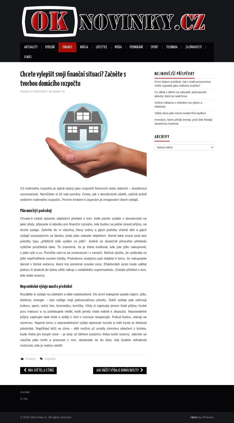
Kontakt (25, 392)
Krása (84, 47)
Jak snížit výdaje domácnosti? (120, 370)
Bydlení (50, 47)
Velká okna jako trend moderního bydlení (180, 113)
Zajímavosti (193, 47)
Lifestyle (101, 47)
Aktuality (31, 47)
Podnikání (136, 47)
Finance (67, 47)
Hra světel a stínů (38, 370)
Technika (172, 47)
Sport (154, 47)
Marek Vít (59, 91)
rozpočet (50, 358)
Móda (118, 47)
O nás (28, 57)
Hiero (194, 417)
